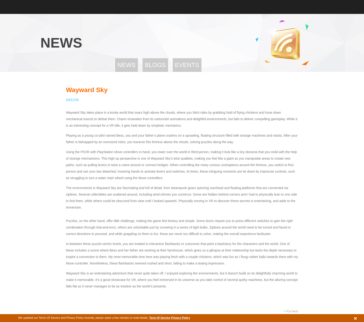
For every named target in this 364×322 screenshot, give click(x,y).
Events (187, 64)
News (126, 64)
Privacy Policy (180, 317)
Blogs (155, 64)
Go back (290, 311)
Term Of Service (159, 317)
